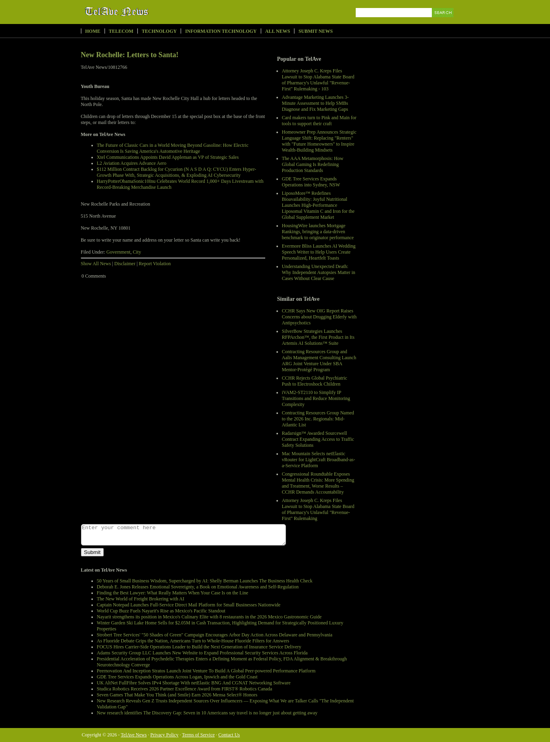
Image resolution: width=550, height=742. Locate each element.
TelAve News (140, 11)
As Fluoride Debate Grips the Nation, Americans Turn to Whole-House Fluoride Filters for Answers (193, 641)
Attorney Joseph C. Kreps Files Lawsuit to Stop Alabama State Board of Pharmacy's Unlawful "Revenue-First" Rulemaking (318, 509)
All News (277, 31)
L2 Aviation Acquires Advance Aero (132, 163)
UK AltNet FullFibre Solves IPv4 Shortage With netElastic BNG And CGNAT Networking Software (194, 683)
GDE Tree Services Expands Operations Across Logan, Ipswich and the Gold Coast (177, 677)
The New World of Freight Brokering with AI (140, 599)
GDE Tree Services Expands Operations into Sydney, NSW (311, 182)
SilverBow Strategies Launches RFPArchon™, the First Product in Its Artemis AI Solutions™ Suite (318, 337)
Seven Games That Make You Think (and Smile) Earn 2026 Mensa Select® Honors (177, 695)
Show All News (96, 263)
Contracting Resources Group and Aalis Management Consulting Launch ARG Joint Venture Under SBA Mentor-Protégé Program (319, 360)
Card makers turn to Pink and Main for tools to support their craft (319, 120)
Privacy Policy (164, 735)
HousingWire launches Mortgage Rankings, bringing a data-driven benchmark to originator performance (318, 231)
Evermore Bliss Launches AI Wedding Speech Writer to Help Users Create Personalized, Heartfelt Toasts (319, 252)
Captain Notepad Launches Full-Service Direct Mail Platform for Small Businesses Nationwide (189, 605)
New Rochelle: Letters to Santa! (130, 55)
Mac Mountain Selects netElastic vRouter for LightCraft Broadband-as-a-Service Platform (318, 459)
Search (443, 21)
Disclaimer (124, 263)
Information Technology (221, 31)
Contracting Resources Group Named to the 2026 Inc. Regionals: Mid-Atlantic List (318, 419)
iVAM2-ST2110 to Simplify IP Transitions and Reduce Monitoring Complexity (316, 398)
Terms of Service (198, 735)
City (137, 252)
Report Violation (155, 263)
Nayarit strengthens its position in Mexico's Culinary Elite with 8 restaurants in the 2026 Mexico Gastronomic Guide (209, 617)
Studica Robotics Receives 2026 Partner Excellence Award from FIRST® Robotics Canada (184, 689)
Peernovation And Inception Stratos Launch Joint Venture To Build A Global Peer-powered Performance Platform (206, 671)
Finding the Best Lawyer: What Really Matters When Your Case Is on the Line (172, 593)
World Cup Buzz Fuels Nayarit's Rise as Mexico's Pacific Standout (161, 611)
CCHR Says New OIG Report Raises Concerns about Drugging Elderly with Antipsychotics (319, 317)
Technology (159, 31)
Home (93, 31)
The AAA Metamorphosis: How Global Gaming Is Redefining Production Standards (313, 164)
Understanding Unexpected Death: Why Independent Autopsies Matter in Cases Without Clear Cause (318, 272)
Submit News (315, 31)
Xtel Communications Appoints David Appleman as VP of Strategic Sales (168, 157)
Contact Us (229, 735)
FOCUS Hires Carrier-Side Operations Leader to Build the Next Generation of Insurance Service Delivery (199, 647)
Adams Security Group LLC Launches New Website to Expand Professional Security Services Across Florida (202, 653)
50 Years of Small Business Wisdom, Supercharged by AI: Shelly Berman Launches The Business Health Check (204, 581)
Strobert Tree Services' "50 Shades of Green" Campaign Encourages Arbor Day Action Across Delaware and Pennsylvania (214, 635)
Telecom (121, 31)
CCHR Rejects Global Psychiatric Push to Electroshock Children (314, 381)
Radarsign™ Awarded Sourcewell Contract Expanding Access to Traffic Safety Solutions (318, 439)
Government (119, 252)
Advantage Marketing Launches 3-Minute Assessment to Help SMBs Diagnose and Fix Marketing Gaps (315, 103)
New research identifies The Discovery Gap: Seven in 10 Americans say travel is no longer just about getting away (207, 713)
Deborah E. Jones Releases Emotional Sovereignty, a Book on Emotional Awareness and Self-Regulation (198, 587)
